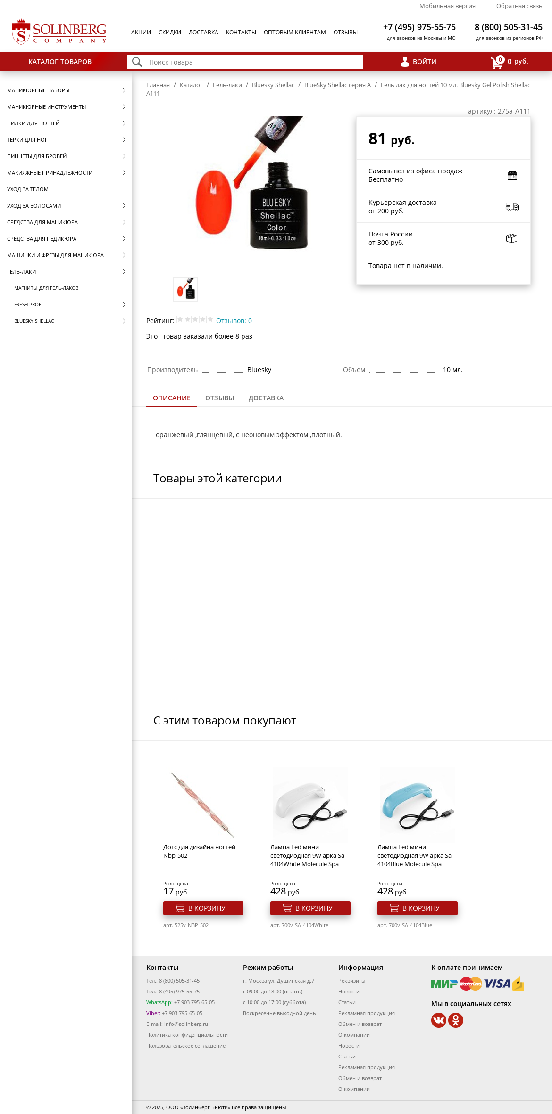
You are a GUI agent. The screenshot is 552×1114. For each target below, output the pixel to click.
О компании (354, 1034)
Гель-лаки (21, 271)
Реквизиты (351, 980)
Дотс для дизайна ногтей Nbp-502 (199, 851)
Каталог (191, 85)
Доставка (203, 32)
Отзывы (346, 32)
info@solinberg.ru (186, 1023)
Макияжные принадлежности (49, 172)
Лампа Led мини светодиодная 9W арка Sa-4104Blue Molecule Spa (415, 855)
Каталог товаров (60, 61)
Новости (349, 991)
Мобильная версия (447, 5)
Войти (424, 61)
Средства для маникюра (42, 222)
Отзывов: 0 (234, 320)
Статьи (347, 1002)
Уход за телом (28, 189)
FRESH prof (27, 304)
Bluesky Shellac (34, 320)
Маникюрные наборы (38, 90)
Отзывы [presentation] (219, 397)
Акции (141, 32)
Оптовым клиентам (295, 32)
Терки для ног (27, 139)
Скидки (170, 32)
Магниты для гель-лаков (46, 288)
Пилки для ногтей (33, 123)
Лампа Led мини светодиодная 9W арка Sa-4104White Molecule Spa (308, 855)
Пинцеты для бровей (37, 156)
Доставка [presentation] (266, 397)
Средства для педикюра (41, 238)
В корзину (207, 907)
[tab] (171, 398)
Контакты (241, 32)
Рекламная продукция (366, 1012)
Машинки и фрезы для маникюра (55, 255)
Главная (158, 85)
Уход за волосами (34, 205)
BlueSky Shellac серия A (337, 85)
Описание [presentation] (172, 397)
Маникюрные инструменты (46, 106)
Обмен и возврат (360, 1023)
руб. (509, 62)
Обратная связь (519, 5)
